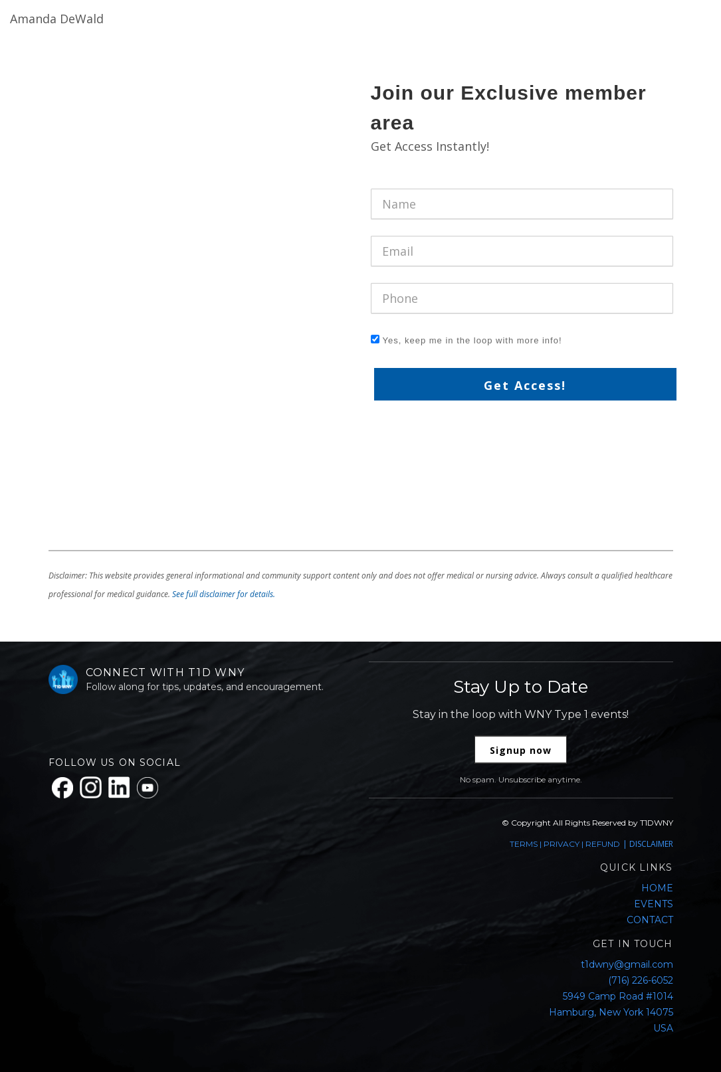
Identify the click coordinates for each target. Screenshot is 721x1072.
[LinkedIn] (119, 787)
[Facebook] (62, 787)
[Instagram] (90, 787)
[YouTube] (147, 787)
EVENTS (653, 904)
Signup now (521, 750)
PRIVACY (561, 844)
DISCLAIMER (651, 843)
